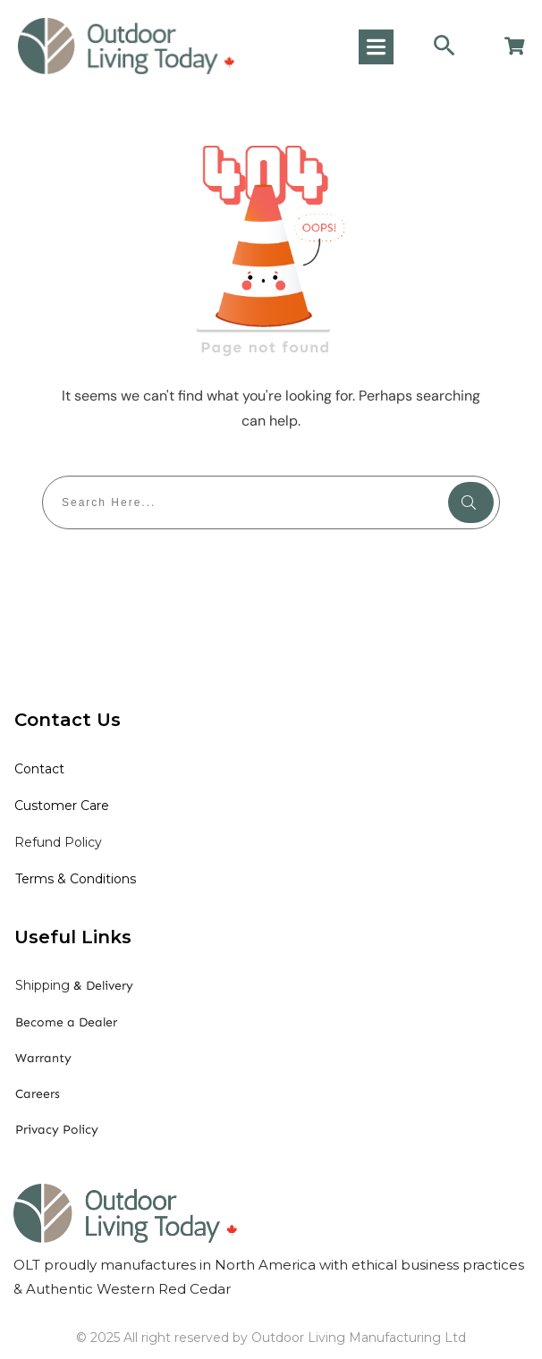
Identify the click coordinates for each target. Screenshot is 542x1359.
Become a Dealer (66, 1022)
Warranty (43, 1058)
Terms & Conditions (75, 879)
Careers (37, 1094)
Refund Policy (58, 842)
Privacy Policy (56, 1129)
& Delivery (74, 985)
